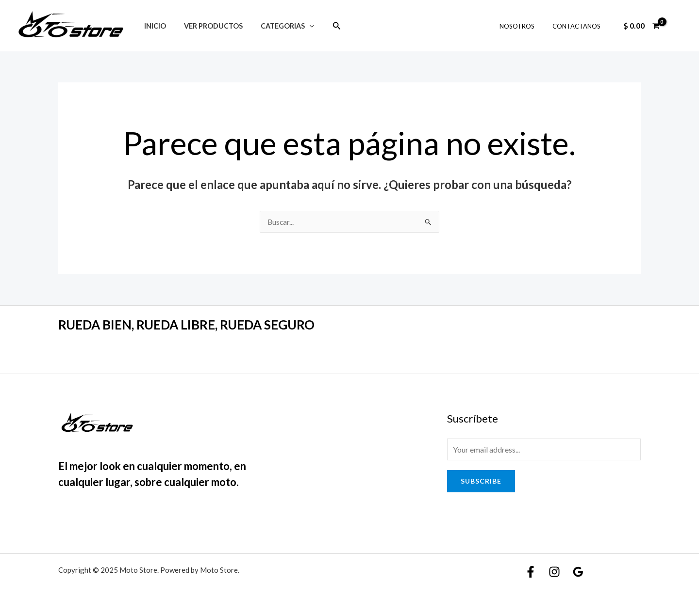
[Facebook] (530, 572)
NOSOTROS (524, 26)
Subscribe (481, 481)
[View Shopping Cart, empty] (641, 25)
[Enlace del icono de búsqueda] (324, 26)
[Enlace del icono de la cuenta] (677, 25)
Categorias (277, 26)
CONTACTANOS (579, 26)
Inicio (153, 26)
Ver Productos (207, 26)
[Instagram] (554, 572)
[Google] (578, 572)
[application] (299, 26)
